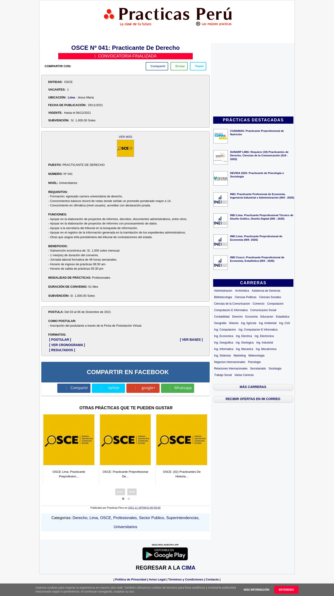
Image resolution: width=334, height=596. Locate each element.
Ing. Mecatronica (266, 349)
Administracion (223, 290)
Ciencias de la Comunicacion (232, 303)
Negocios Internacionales (229, 362)
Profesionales (125, 518)
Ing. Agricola (248, 323)
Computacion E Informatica (231, 310)
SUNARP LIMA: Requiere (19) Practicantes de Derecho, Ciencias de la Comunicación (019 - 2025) (259, 155)
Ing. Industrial (264, 342)
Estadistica (282, 316)
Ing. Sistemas (222, 355)
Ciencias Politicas (246, 297)
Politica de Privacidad (130, 579)
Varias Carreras (244, 375)
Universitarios (125, 527)
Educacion (266, 316)
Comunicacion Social (263, 310)
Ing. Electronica (264, 336)
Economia (251, 316)
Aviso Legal (157, 579)
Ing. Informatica (223, 349)
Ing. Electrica (244, 336)
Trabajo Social (223, 375)
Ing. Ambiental (267, 323)
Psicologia (254, 362)
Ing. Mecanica (244, 349)
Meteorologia (256, 355)
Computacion (275, 303)
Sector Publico (151, 518)
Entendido (286, 589)
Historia (233, 323)
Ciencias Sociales (270, 297)
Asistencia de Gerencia (266, 290)
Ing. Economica (223, 336)
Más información (256, 589)
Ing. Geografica (223, 342)
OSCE (105, 518)
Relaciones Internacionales (230, 368)
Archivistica (242, 290)
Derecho (237, 316)
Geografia (220, 323)
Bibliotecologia (223, 297)
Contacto (212, 579)
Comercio (258, 303)
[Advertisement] (253, 80)
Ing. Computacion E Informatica (257, 329)
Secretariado (258, 368)
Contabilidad (222, 316)
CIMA (188, 568)
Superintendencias (182, 518)
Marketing (240, 355)
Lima (71, 97)
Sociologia (275, 368)
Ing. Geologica (245, 342)
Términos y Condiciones (185, 579)
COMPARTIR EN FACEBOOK (128, 372)
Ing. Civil (284, 323)
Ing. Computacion (225, 329)
